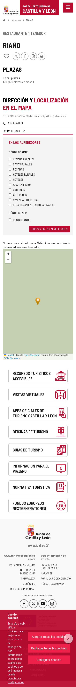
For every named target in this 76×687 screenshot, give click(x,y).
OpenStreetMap (32, 355)
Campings (17, 189)
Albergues (18, 195)
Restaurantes (20, 220)
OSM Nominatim (12, 358)
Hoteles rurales (22, 174)
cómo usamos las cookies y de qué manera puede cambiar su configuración (16, 670)
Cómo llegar (12, 131)
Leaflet (9, 355)
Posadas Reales (21, 159)
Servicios (16, 20)
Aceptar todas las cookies (49, 636)
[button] (8, 254)
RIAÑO (29, 20)
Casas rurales (20, 164)
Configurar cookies (49, 659)
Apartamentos (20, 184)
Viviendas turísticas (24, 200)
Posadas (16, 169)
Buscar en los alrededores (50, 229)
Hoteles (16, 179)
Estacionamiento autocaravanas (32, 205)
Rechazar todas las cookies (49, 648)
